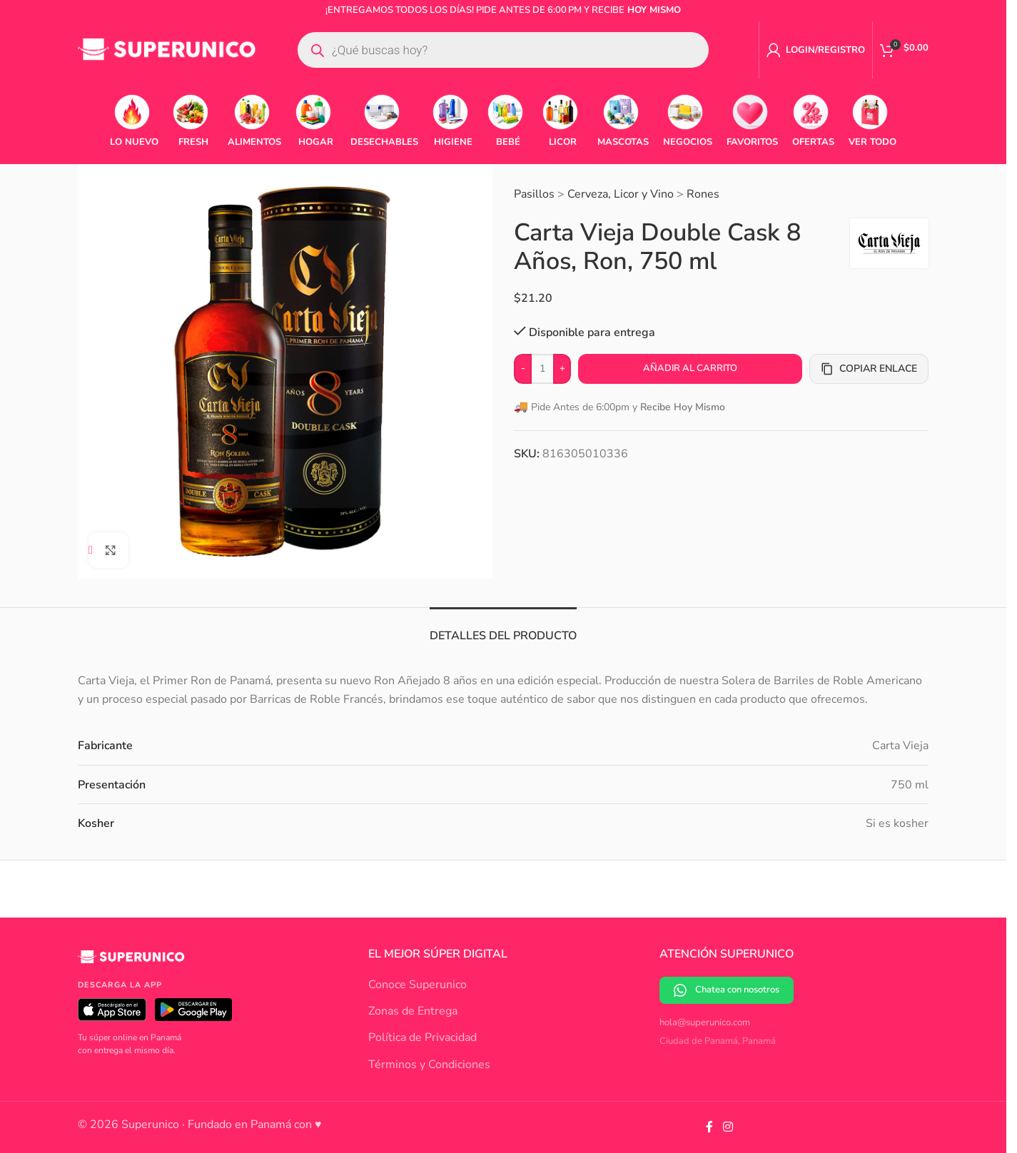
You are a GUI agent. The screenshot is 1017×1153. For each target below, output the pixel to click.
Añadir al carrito (690, 368)
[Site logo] (167, 49)
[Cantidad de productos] (542, 369)
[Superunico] (131, 962)
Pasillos (534, 194)
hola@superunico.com (704, 1022)
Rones (703, 194)
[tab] (503, 629)
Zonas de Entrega (412, 1011)
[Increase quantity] (562, 369)
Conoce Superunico (417, 984)
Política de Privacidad (422, 1037)
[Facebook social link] (709, 1127)
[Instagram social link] (727, 1127)
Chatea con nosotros (726, 990)
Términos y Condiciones (429, 1064)
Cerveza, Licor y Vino (620, 194)
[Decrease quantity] (523, 369)
